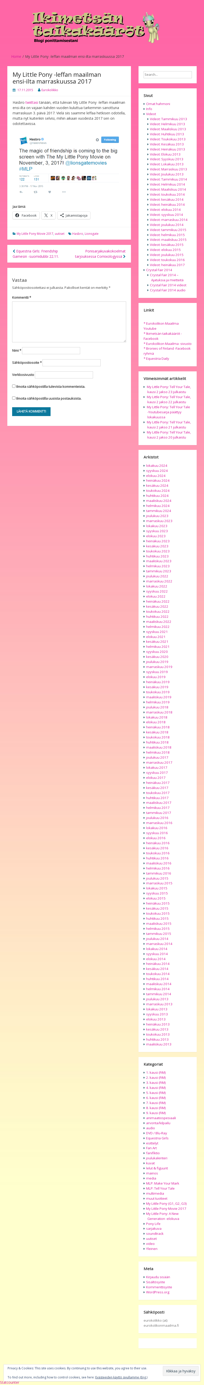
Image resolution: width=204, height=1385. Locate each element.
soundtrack (155, 1233)
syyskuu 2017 (157, 772)
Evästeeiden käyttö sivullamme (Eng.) (121, 1377)
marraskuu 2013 (159, 1004)
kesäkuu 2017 (157, 787)
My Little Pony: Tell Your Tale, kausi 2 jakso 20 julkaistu (169, 435)
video (150, 1243)
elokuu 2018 (156, 722)
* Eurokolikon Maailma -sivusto (168, 343)
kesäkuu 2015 (157, 908)
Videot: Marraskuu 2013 (168, 169)
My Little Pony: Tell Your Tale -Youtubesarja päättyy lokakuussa (168, 412)
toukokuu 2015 (158, 913)
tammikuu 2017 (158, 812)
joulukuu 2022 (157, 576)
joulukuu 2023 (157, 516)
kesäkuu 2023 (157, 546)
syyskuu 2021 (157, 631)
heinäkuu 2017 (158, 782)
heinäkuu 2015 (158, 903)
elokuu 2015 (156, 898)
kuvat (150, 1163)
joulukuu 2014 (157, 938)
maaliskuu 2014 (158, 984)
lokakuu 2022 (156, 586)
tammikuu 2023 (158, 571)
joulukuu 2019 (157, 661)
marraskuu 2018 (159, 712)
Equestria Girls (157, 1138)
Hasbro (77, 234)
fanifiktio (153, 1153)
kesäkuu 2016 (157, 848)
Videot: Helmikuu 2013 (167, 124)
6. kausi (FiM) (156, 1097)
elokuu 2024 (156, 475)
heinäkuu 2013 (158, 1024)
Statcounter (9, 1382)
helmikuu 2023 (158, 566)
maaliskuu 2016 (158, 863)
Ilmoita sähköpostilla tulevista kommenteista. (50, 386)
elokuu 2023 (156, 536)
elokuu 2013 (156, 1019)
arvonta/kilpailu (158, 1123)
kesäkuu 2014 (157, 968)
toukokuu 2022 (158, 611)
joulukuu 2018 (157, 707)
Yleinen (151, 1248)
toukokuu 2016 (158, 853)
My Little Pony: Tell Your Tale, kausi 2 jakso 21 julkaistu (169, 424)
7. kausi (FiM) (156, 1102)
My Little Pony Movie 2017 (35, 234)
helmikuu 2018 (158, 752)
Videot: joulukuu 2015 (167, 254)
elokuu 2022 (156, 596)
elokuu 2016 (156, 838)
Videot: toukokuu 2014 (167, 194)
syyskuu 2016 (157, 833)
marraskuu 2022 (159, 581)
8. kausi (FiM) (156, 1108)
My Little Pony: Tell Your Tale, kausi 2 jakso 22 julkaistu (169, 399)
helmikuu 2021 (158, 646)
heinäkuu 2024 (158, 480)
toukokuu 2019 (158, 692)
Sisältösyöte (155, 1282)
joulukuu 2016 (157, 817)
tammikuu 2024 (158, 510)
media (151, 1178)
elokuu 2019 (156, 677)
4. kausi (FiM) (156, 1087)
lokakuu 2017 (156, 767)
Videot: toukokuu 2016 (167, 260)
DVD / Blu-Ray (156, 1133)
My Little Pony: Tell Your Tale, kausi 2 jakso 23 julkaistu (169, 389)
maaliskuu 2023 (158, 561)
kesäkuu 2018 (157, 732)
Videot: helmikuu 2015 (167, 235)
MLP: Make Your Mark (162, 1183)
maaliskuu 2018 (158, 747)
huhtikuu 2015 (157, 918)
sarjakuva (154, 1228)
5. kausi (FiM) (156, 1092)
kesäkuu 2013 (157, 1029)
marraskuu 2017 (159, 762)
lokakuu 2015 (156, 888)
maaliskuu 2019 (158, 697)
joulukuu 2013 (157, 999)
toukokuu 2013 (158, 1034)
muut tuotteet (156, 1198)
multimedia (155, 1193)
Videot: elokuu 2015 (165, 249)
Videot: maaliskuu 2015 (168, 239)
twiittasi (32, 102)
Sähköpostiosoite (27, 362)
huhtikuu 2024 (157, 495)
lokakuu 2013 (156, 1009)
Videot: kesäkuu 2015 (167, 244)
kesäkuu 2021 (157, 641)
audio (150, 1128)
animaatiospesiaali (161, 1118)
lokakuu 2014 (156, 948)
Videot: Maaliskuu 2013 (168, 129)
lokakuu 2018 (156, 717)
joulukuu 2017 (157, 757)
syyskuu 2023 (157, 531)
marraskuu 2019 (159, 666)
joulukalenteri (156, 1158)
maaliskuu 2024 (158, 500)
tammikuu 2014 (158, 994)
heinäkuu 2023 (158, 541)
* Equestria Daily (156, 358)
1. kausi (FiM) (156, 1072)
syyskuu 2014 (157, 954)
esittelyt (152, 1143)
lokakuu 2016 (156, 828)
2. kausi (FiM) (156, 1077)
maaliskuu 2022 (158, 621)
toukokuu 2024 (158, 490)
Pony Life (153, 1223)
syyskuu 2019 (157, 672)
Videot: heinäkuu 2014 (167, 204)
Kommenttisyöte (159, 1287)
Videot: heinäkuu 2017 (167, 265)
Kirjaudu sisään (158, 1277)
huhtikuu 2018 (157, 742)
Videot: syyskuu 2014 (166, 214)
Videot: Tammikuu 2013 (168, 119)
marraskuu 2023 (159, 521)
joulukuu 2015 (157, 878)
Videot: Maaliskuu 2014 (168, 189)
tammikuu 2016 (158, 873)
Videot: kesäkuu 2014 (167, 199)
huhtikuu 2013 (157, 1039)
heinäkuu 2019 (158, 682)
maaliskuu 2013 (158, 1044)
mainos (152, 1173)
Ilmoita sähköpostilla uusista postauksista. (48, 398)
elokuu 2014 (156, 959)
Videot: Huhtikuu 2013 (167, 134)
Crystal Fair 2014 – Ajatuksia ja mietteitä (167, 277)
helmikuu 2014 (158, 989)
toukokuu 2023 (158, 551)
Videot (151, 114)
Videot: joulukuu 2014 (167, 224)
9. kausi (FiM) (156, 1113)
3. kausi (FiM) (156, 1082)
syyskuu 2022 (157, 591)
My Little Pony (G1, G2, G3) (166, 1203)
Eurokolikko (49, 90)
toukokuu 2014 (158, 973)
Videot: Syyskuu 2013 (166, 159)
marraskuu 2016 (159, 822)
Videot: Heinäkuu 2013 (167, 149)
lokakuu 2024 (156, 465)
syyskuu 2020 (157, 651)
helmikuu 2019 (158, 702)
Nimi (16, 350)
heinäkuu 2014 (158, 963)
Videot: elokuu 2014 (165, 209)
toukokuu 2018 (158, 737)
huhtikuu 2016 (157, 858)
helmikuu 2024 (158, 505)
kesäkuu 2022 (157, 606)
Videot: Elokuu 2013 (165, 154)
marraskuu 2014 (159, 943)
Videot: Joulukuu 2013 (167, 174)
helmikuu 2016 (158, 868)
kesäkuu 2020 (157, 656)
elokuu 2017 (156, 777)
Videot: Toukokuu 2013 (168, 139)
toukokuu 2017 (158, 792)
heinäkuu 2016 (158, 843)
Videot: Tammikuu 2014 (168, 179)
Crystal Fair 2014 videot (168, 285)
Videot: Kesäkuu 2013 (167, 144)
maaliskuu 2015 (158, 923)
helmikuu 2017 (158, 807)
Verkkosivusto (23, 374)
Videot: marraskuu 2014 (169, 219)
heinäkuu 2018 (158, 727)
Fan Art (151, 1148)
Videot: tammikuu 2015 (168, 229)
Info (149, 109)
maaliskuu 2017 (158, 802)
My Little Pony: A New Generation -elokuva (162, 1216)
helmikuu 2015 (158, 928)
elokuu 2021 (156, 636)
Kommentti (21, 297)
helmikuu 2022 (158, 626)
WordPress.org (157, 1292)
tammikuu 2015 (158, 933)
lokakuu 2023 (156, 526)
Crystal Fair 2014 (159, 270)
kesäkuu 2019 (157, 687)
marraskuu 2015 (159, 883)
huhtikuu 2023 (157, 556)
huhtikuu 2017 (157, 798)
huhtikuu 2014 (157, 979)
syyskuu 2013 (157, 1014)
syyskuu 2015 (157, 893)
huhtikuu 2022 (157, 616)
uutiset (59, 234)
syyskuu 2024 (157, 470)
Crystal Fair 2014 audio (168, 290)
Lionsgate (92, 234)
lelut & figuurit (157, 1168)
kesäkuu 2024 (157, 485)
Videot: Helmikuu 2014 (167, 184)
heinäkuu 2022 (158, 601)
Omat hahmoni (158, 103)
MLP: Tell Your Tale (160, 1188)
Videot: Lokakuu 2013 (167, 164)
